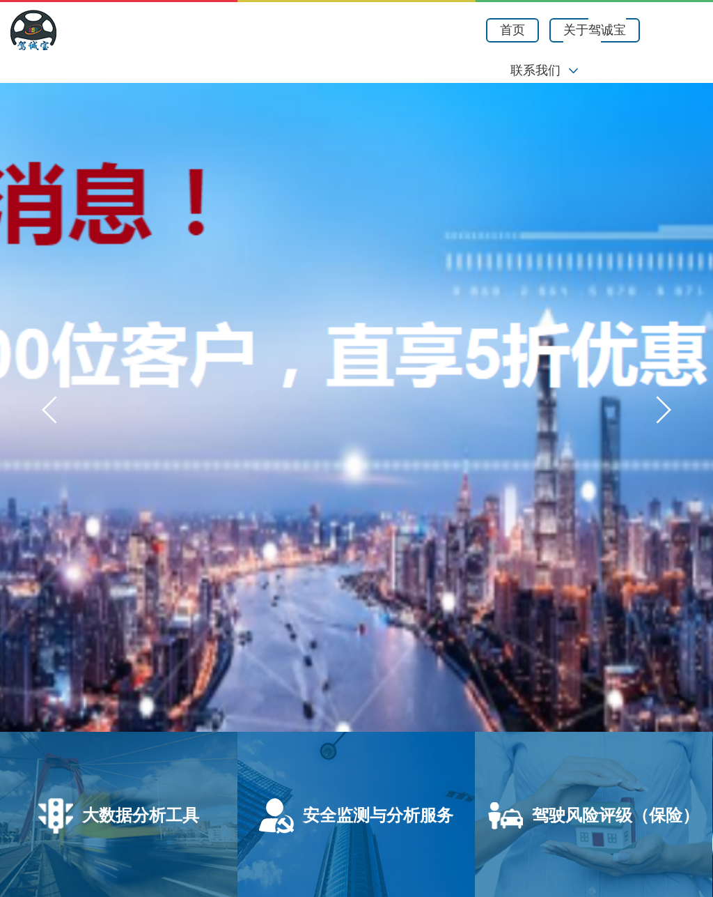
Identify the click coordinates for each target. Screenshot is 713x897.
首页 (512, 30)
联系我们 (535, 70)
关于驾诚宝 (594, 30)
